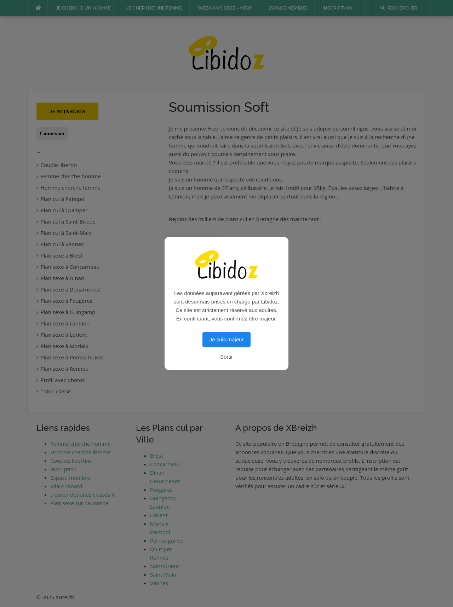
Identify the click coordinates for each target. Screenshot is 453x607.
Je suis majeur (227, 339)
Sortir (226, 357)
